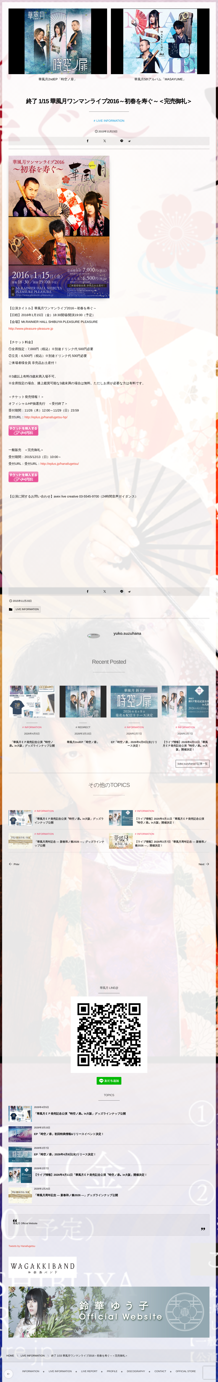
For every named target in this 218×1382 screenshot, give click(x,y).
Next (204, 864)
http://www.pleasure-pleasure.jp (31, 329)
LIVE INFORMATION (110, 120)
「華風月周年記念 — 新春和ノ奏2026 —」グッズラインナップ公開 (76, 1195)
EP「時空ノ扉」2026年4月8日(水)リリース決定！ (65, 1154)
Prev (14, 864)
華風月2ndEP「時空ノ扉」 (58, 79)
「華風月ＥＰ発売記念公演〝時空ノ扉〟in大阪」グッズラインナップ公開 (80, 1113)
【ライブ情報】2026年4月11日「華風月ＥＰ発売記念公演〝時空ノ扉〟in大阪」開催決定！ (90, 1174)
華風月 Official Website (25, 1223)
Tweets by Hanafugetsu (22, 1246)
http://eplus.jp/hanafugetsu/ (59, 464)
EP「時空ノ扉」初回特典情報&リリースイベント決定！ (69, 1134)
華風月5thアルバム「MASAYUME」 (160, 79)
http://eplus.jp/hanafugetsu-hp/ (45, 417)
